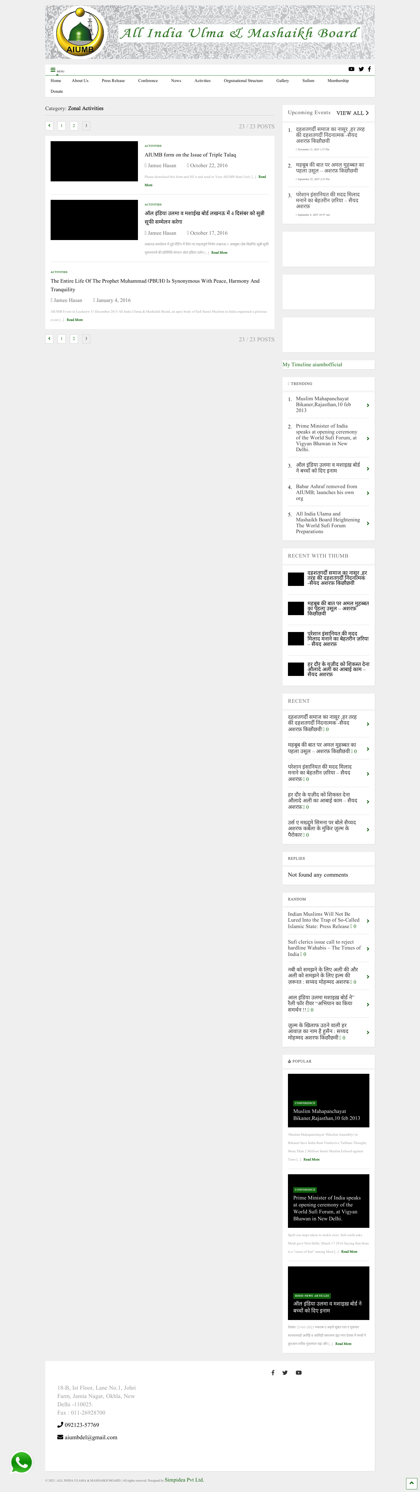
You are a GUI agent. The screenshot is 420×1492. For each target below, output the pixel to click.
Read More (219, 252)
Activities (202, 81)
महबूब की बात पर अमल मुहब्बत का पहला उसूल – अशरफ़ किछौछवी (338, 609)
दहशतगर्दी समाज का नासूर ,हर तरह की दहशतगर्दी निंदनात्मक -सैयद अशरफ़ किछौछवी (337, 578)
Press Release (113, 81)
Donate (57, 92)
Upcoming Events (309, 113)
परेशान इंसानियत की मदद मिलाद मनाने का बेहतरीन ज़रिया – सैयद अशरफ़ (338, 639)
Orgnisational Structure (243, 81)
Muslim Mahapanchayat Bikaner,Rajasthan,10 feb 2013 (326, 1115)
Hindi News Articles (312, 1296)
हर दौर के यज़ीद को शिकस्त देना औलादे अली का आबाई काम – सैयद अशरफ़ (338, 670)
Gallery (282, 81)
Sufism (308, 81)
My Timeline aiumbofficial (312, 365)
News (176, 81)
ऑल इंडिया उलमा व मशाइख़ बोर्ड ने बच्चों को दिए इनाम (327, 1307)
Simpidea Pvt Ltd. (184, 1480)
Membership (338, 81)
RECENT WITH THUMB (318, 556)
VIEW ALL (352, 113)
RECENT (299, 701)
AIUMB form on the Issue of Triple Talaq (190, 155)
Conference (148, 81)
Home (56, 81)
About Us (80, 81)
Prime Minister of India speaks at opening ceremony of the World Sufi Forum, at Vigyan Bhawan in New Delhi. (327, 1208)
